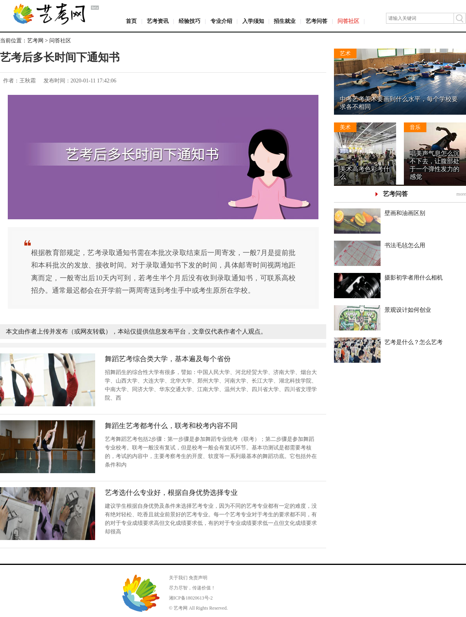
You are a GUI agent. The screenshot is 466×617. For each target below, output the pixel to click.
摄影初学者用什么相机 (413, 277)
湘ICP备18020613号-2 (191, 598)
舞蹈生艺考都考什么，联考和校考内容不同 (171, 426)
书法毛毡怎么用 (404, 245)
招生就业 (285, 21)
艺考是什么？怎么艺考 (413, 342)
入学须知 (253, 21)
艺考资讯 (158, 21)
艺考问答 (316, 21)
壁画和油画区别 (404, 213)
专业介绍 (221, 21)
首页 (131, 21)
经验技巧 (189, 21)
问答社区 (348, 21)
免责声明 (198, 577)
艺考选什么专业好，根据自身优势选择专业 (171, 492)
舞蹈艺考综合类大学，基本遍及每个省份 (168, 359)
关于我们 (178, 577)
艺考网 (35, 41)
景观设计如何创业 (407, 310)
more (461, 194)
